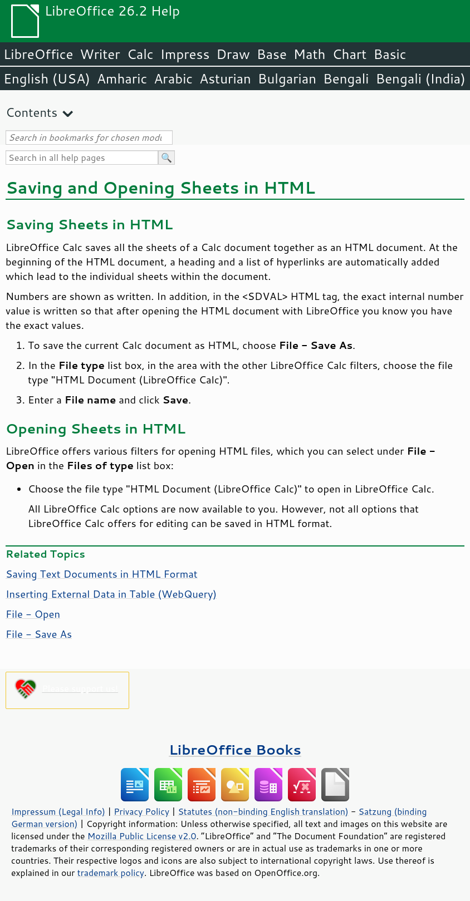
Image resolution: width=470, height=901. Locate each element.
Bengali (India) (421, 78)
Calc (140, 54)
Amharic (122, 78)
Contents (31, 112)
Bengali (346, 78)
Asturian (225, 78)
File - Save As (39, 634)
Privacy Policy (141, 811)
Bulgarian (287, 78)
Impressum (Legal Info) (58, 811)
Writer (100, 54)
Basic (389, 54)
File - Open (33, 614)
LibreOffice (38, 54)
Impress (185, 54)
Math (309, 54)
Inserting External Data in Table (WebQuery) (111, 594)
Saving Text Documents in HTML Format (102, 574)
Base (272, 54)
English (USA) (46, 78)
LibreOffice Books (235, 749)
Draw (232, 54)
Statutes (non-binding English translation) (263, 811)
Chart (349, 54)
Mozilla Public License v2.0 (142, 836)
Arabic (173, 78)
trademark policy (110, 872)
